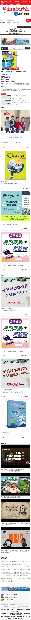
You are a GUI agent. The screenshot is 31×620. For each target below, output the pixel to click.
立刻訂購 (4, 93)
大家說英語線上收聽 (17, 564)
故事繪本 (22, 572)
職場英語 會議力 (15, 30)
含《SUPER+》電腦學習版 (17, 102)
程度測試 (27, 47)
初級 (13, 100)
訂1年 (20, 98)
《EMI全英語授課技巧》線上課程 (9, 224)
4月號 (13, 95)
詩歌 (18, 572)
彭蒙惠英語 (20, 48)
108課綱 (3, 578)
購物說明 (13, 616)
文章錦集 (4, 4)
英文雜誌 (3, 567)
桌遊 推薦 (6, 575)
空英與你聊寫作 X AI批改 (15, 29)
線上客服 (20, 618)
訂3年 (13, 98)
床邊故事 (13, 569)
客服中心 (17, 4)
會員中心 (27, 27)
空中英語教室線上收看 (19, 578)
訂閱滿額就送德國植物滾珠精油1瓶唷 (15, 31)
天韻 (4, 572)
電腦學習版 (9, 578)
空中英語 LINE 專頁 (8, 599)
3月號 (17, 95)
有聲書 (8, 569)
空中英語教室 (24, 1)
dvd (8, 567)
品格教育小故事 (21, 569)
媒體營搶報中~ (9, 22)
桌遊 (12, 575)
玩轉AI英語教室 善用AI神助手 (15, 33)
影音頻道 (11, 4)
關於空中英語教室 (5, 616)
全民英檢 (26, 564)
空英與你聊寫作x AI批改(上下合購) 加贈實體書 (12, 392)
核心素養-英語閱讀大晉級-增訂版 (9, 183)
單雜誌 (16, 104)
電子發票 (15, 618)
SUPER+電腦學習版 (23, 95)
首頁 (1, 36)
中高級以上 (23, 100)
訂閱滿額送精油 (16, 22)
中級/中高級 (17, 100)
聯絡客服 (25, 616)
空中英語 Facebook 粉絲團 (10, 594)
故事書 (8, 572)
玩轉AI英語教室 (5, 432)
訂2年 (17, 98)
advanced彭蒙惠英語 (13, 561)
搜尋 (28, 20)
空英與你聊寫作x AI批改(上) (8, 310)
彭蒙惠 (13, 572)
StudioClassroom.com (6, 1)
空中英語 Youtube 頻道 (9, 597)
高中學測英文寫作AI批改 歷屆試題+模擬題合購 (12, 265)
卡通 (11, 567)
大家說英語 (16, 1)
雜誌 (21, 575)
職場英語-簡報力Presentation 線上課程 (10, 142)
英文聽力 (16, 575)
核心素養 (9, 581)
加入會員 (20, 27)
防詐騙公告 (19, 616)
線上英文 (26, 575)
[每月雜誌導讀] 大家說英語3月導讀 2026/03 (13, 497)
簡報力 (22, 22)
